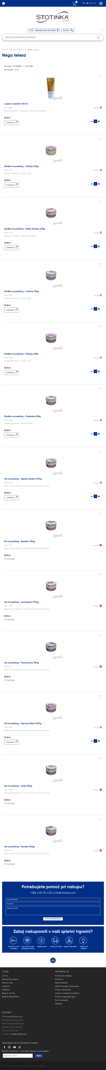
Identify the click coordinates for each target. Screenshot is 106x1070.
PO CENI (30, 66)
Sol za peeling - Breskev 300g (19, 541)
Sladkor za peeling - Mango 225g (21, 354)
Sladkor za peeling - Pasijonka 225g (22, 416)
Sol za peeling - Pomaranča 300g (21, 662)
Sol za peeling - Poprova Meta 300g (22, 723)
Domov (5, 50)
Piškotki (58, 1003)
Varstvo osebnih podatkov (67, 993)
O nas (5, 976)
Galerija (5, 990)
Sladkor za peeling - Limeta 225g (21, 291)
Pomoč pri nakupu (63, 976)
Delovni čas (7, 983)
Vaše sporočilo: (53, 910)
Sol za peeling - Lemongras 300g (21, 602)
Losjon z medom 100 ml (16, 104)
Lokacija (6, 986)
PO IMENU (17, 66)
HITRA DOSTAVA (56, 946)
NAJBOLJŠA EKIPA (70, 946)
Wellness (22, 50)
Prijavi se (92, 3)
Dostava (59, 979)
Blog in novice (8, 993)
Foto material (61, 1000)
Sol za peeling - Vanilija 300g (19, 846)
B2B (84, 3)
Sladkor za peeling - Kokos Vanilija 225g (24, 229)
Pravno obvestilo (63, 990)
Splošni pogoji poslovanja (67, 986)
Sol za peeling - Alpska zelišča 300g (23, 479)
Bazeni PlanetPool (10, 996)
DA (16, 70)
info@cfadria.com (65, 892)
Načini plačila (61, 983)
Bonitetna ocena (10, 979)
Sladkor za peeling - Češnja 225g (21, 166)
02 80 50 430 (16, 1027)
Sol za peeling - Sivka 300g (18, 786)
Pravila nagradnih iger (65, 996)
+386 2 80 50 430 (41, 892)
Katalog (13, 50)
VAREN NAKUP (42, 946)
